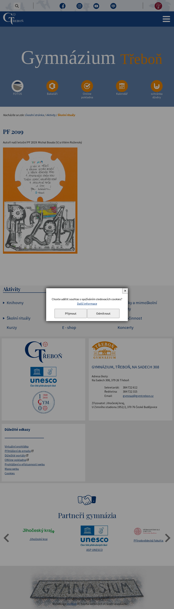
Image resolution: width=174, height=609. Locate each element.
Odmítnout (103, 313)
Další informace (87, 303)
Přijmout (70, 313)
